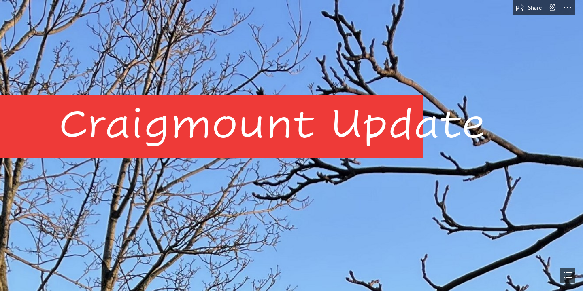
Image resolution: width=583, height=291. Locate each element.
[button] (529, 7)
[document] (291, 145)
